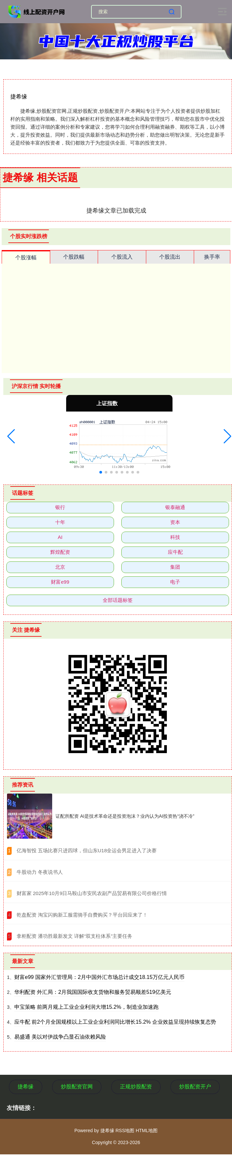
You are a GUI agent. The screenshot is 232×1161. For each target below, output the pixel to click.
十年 (60, 522)
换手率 (212, 257)
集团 (175, 567)
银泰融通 (175, 507)
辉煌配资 (60, 552)
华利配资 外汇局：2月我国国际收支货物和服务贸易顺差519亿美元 (92, 992)
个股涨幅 (26, 257)
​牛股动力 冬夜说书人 (40, 872)
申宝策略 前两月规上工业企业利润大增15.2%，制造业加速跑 (86, 1007)
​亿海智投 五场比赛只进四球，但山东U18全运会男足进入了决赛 (87, 850)
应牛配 (175, 552)
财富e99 (60, 582)
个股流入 (122, 257)
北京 (60, 567)
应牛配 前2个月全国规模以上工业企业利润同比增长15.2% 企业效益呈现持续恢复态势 (115, 1022)
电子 (175, 582)
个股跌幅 (73, 257)
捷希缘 (26, 1086)
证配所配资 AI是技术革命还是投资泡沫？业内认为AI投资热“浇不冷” (125, 816)
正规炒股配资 (136, 1086)
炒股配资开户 (195, 1086)
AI (60, 537)
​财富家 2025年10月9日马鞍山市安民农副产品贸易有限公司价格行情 (92, 893)
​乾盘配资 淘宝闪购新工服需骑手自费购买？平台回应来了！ (82, 915)
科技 (175, 537)
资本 (175, 522)
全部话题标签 (118, 600)
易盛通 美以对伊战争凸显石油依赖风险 (60, 1037)
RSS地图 (124, 1130)
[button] (11, 436)
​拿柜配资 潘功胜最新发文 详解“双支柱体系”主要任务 (74, 936)
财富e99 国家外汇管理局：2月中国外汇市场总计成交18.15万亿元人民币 (99, 977)
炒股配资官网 (77, 1086)
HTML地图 (147, 1130)
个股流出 (169, 257)
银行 (60, 507)
